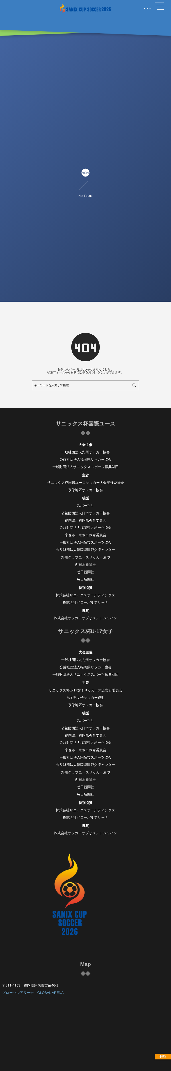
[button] (159, 6)
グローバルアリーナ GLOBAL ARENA (33, 993)
